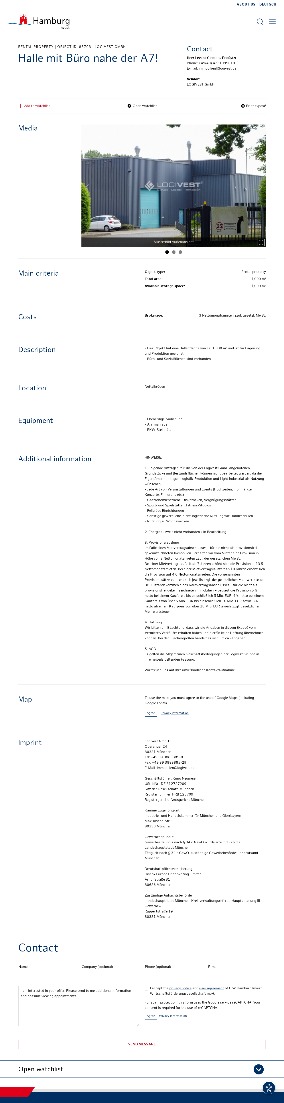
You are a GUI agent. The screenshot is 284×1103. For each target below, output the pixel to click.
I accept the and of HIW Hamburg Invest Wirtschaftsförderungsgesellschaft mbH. (206, 991)
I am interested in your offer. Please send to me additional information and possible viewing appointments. (78, 1006)
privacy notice (180, 988)
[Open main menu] (272, 22)
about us (246, 4)
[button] (142, 1069)
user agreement (211, 988)
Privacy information (175, 713)
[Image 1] (167, 252)
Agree (151, 713)
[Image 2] (173, 252)
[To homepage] (38, 21)
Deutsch (267, 4)
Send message (142, 1044)
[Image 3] (180, 252)
